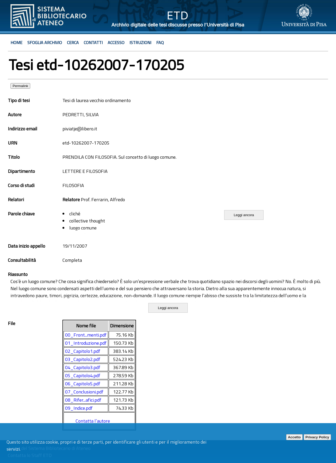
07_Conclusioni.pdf (84, 391)
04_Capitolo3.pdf (82, 367)
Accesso (116, 42)
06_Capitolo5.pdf (82, 383)
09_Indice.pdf (79, 408)
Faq (160, 42)
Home (16, 42)
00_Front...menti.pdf (86, 334)
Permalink (20, 86)
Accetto (294, 437)
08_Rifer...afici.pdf (83, 399)
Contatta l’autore (93, 420)
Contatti (93, 42)
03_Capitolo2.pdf (82, 359)
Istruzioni (140, 42)
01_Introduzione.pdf (86, 343)
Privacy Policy (317, 437)
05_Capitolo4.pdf (82, 375)
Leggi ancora (244, 215)
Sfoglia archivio (44, 42)
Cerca (73, 42)
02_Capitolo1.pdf (82, 351)
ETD (177, 15)
